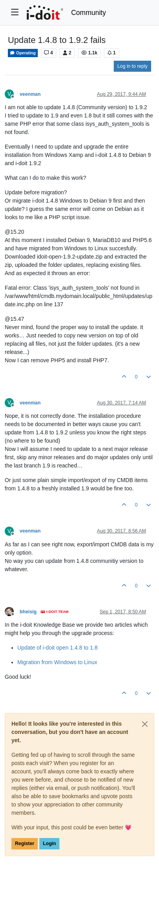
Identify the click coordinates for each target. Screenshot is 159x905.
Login (49, 843)
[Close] (145, 724)
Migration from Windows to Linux (57, 662)
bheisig (28, 612)
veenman (30, 94)
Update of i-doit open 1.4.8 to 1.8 (57, 647)
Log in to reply (132, 66)
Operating (23, 53)
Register (24, 843)
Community (88, 13)
